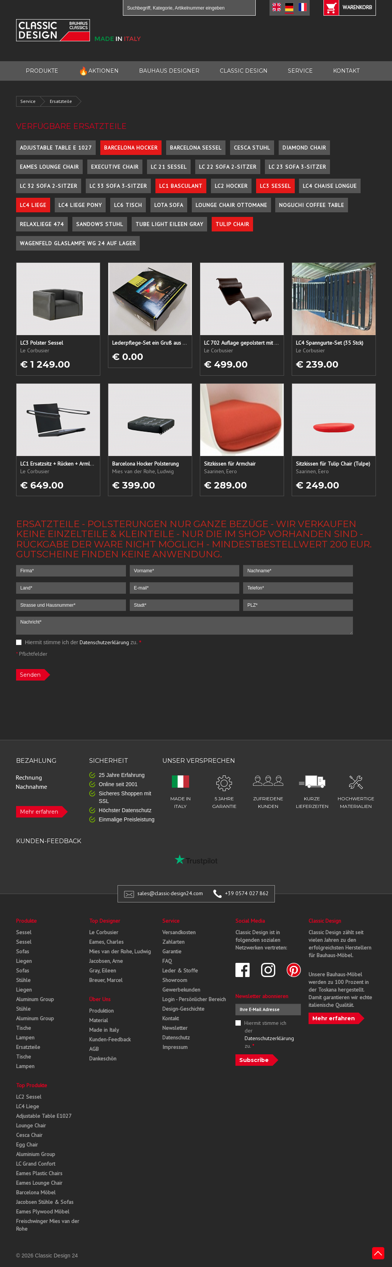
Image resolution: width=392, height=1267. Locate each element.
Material (98, 1020)
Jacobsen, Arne (106, 961)
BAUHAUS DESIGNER (169, 70)
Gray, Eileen (102, 970)
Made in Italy (104, 1029)
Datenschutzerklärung (104, 642)
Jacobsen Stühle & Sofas (45, 1202)
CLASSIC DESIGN (244, 70)
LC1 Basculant (181, 185)
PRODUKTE (42, 70)
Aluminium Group (35, 1154)
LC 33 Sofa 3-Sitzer (118, 185)
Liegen (24, 961)
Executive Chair (115, 166)
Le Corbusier (103, 932)
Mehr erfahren (39, 811)
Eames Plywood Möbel (42, 1211)
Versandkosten (179, 932)
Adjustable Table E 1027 (56, 147)
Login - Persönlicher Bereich (194, 999)
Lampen (25, 1037)
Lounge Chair (31, 1125)
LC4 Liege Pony (80, 205)
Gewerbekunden (181, 989)
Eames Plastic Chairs (39, 1173)
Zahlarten (173, 941)
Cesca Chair (29, 1135)
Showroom (174, 980)
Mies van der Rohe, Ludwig (120, 951)
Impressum (175, 1047)
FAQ (167, 961)
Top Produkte (31, 1085)
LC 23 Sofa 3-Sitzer (297, 166)
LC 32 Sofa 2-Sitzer (48, 185)
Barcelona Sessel (196, 147)
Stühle (23, 980)
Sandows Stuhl (99, 224)
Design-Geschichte (183, 1008)
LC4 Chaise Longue (330, 185)
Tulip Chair (232, 224)
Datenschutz (176, 1037)
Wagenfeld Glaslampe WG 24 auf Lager (78, 243)
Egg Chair (27, 1144)
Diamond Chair (304, 147)
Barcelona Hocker (131, 147)
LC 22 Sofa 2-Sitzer (227, 166)
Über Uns (100, 999)
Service (28, 101)
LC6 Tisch (128, 205)
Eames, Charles (106, 941)
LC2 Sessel (28, 1096)
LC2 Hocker (231, 185)
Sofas (22, 951)
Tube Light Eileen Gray (169, 224)
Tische (23, 1027)
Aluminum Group (35, 999)
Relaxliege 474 (42, 224)
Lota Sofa (168, 205)
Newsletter (175, 1027)
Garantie (171, 951)
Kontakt (170, 1018)
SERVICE (300, 70)
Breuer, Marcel (105, 980)
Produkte (26, 920)
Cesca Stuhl (252, 147)
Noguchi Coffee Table (311, 205)
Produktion (101, 1010)
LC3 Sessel (275, 185)
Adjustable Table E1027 (44, 1115)
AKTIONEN (98, 71)
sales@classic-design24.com (170, 893)
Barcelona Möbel (36, 1192)
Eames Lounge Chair (49, 166)
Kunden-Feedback (110, 1039)
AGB (94, 1049)
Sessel (23, 932)
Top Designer (104, 920)
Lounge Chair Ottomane (231, 205)
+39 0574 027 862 (247, 893)
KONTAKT (346, 70)
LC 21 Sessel (169, 166)
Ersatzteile (61, 101)
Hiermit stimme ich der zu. (78, 642)
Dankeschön (102, 1058)
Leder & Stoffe (180, 970)
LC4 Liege (33, 205)
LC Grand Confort (35, 1163)
